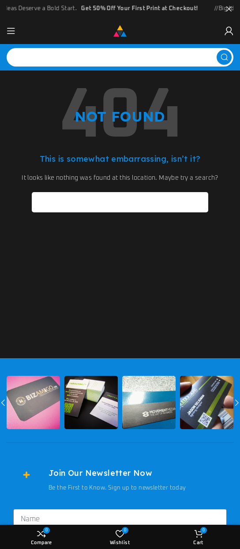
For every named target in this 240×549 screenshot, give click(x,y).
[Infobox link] (120, 480)
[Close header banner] (229, 9)
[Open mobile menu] (11, 30)
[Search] (120, 56)
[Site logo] (120, 30)
